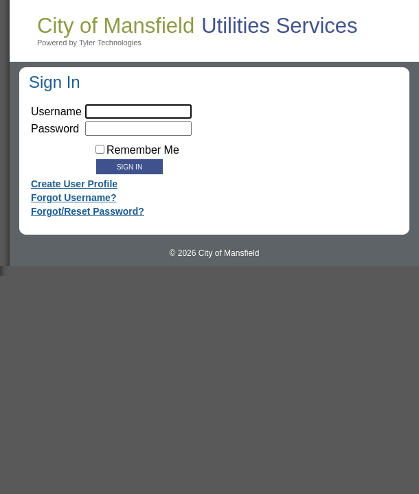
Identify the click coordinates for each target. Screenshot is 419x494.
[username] (138, 111)
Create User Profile (74, 183)
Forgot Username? (73, 197)
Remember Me (142, 150)
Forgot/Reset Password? (87, 211)
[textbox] (138, 128)
